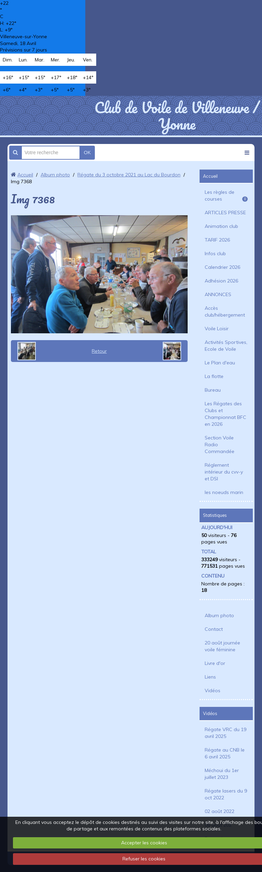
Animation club (221, 226)
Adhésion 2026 (221, 281)
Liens (210, 677)
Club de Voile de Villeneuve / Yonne (177, 116)
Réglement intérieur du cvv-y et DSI (224, 472)
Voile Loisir (217, 328)
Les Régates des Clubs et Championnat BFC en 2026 (225, 414)
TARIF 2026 (217, 240)
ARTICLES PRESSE (225, 212)
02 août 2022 (219, 811)
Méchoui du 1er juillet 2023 (222, 773)
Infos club (215, 253)
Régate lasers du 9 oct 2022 (226, 794)
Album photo (55, 175)
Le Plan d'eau (220, 363)
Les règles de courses (226, 195)
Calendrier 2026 (222, 267)
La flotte (214, 376)
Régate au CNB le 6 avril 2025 (225, 753)
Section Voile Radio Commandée (219, 444)
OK (87, 152)
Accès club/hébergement (225, 311)
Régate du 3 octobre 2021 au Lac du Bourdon (128, 175)
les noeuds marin (224, 492)
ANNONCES (218, 294)
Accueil (25, 175)
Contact (214, 629)
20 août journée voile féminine (222, 646)
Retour (99, 351)
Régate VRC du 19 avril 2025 (225, 732)
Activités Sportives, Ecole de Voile (226, 345)
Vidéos (212, 690)
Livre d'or (215, 663)
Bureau (213, 390)
